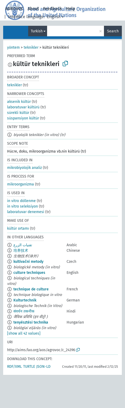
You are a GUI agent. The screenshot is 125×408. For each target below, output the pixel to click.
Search (113, 31)
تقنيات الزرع (22, 245)
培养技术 (20, 250)
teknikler (31, 47)
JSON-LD (43, 366)
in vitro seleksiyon (22, 206)
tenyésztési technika (30, 322)
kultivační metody (28, 261)
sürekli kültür (18, 112)
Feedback (52, 8)
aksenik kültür (19, 101)
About (33, 8)
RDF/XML (14, 366)
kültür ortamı (18, 228)
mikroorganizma (20, 184)
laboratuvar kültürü (23, 107)
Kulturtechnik (24, 300)
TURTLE (29, 366)
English (54, 16)
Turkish (37, 31)
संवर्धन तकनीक (23, 311)
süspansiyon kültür (23, 118)
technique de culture (31, 289)
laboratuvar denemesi (25, 212)
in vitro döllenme (21, 201)
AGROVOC (14, 8)
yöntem (13, 47)
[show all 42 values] (24, 333)
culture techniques (29, 272)
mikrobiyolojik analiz (24, 167)
